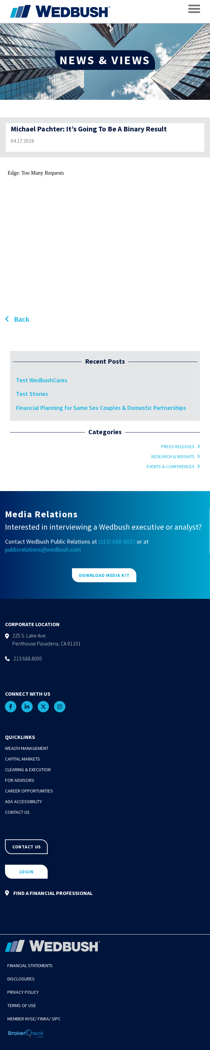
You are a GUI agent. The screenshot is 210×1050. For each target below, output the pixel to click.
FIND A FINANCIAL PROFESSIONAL (49, 893)
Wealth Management (26, 748)
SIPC (56, 1019)
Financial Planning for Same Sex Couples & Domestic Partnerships (101, 408)
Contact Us (17, 812)
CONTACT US (26, 847)
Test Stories (32, 394)
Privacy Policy (23, 992)
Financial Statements (30, 965)
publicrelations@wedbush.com (43, 549)
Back (17, 319)
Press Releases (178, 446)
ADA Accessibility (23, 801)
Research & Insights (173, 456)
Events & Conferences (171, 466)
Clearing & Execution (28, 770)
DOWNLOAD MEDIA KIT (104, 575)
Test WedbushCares (41, 380)
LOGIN (26, 872)
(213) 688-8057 (116, 541)
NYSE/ (31, 1019)
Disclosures (21, 979)
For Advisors (19, 780)
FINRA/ (44, 1019)
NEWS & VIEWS (105, 60)
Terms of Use (21, 1005)
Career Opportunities (29, 791)
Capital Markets (22, 759)
